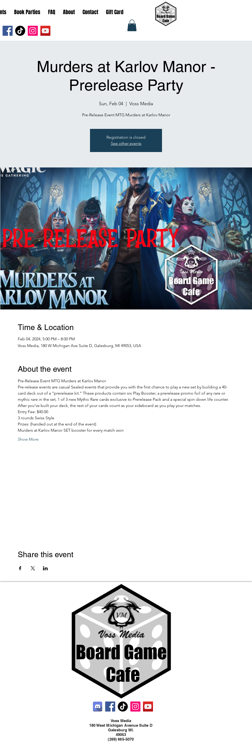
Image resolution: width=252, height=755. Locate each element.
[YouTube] (45, 31)
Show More (28, 439)
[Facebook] (8, 31)
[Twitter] (123, 744)
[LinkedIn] (131, 744)
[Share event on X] (32, 568)
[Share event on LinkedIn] (45, 568)
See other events (126, 143)
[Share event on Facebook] (20, 568)
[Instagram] (33, 31)
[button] (132, 25)
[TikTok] (20, 31)
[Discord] (98, 706)
